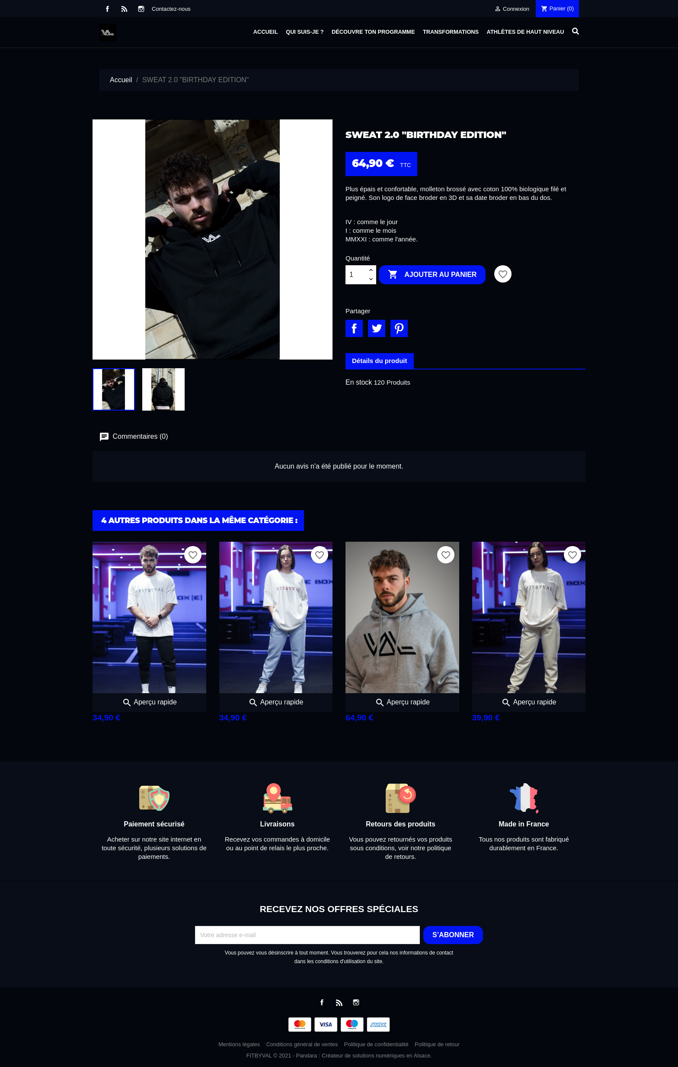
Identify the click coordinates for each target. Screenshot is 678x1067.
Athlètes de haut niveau (525, 32)
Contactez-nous (171, 9)
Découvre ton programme (373, 32)
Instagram (141, 9)
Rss (124, 9)
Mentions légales (239, 1044)
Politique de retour (437, 1044)
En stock (358, 382)
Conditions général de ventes (302, 1044)
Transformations (451, 32)
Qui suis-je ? (304, 32)
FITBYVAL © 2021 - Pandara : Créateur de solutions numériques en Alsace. (339, 1055)
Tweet (376, 328)
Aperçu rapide (149, 702)
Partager (354, 328)
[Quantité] (355, 274)
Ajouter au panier (432, 274)
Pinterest (399, 328)
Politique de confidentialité (376, 1044)
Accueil (265, 32)
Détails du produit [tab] (379, 360)
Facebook (107, 9)
